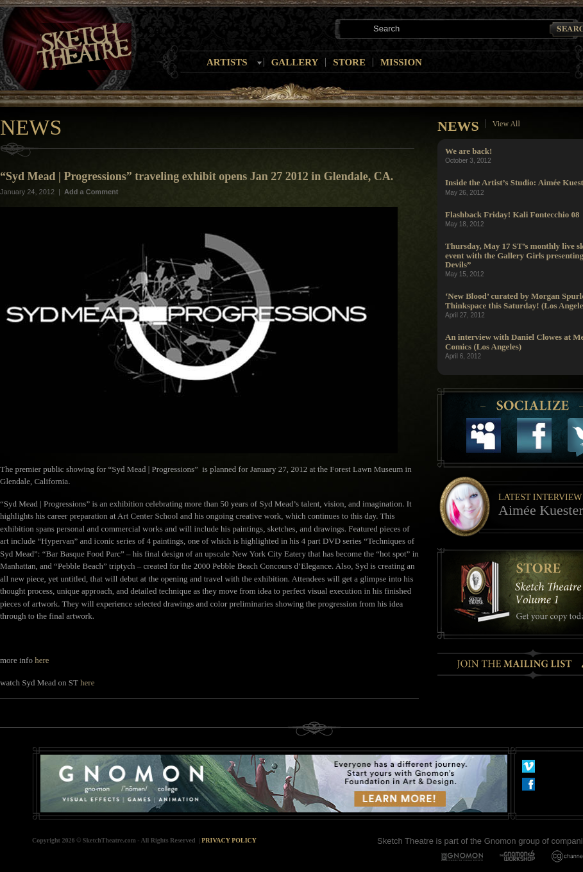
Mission (401, 62)
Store (349, 62)
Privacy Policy (229, 840)
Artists (227, 62)
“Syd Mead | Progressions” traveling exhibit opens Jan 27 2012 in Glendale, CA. (196, 176)
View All (506, 123)
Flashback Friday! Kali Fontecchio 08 (512, 214)
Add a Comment (91, 192)
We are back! (468, 151)
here (42, 660)
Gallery (295, 62)
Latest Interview (540, 497)
